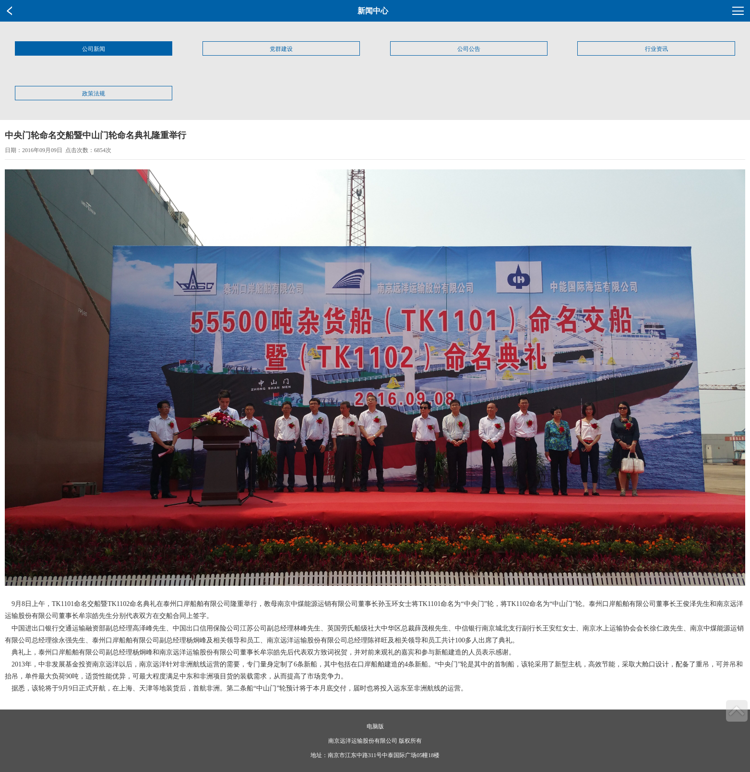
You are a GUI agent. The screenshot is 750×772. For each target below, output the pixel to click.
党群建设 (281, 49)
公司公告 (468, 49)
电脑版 (375, 726)
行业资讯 (656, 49)
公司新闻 (93, 49)
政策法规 (93, 93)
